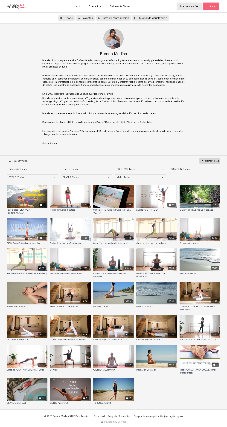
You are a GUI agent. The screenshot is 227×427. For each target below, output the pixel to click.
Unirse (211, 6)
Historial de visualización (150, 18)
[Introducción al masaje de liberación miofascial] (113, 275)
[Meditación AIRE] (113, 306)
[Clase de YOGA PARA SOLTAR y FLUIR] (27, 369)
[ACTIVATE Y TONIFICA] (27, 339)
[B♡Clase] (70, 369)
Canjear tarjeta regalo (171, 416)
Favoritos (85, 18)
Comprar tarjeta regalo (145, 416)
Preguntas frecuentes (119, 416)
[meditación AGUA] (200, 273)
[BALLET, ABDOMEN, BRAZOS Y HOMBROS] (156, 275)
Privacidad (99, 416)
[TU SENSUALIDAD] (113, 403)
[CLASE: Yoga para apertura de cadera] (70, 339)
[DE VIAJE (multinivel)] (27, 403)
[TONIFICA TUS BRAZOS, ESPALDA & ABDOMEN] (200, 308)
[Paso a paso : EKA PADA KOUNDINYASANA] (27, 211)
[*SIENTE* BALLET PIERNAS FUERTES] (200, 339)
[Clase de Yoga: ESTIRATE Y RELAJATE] (113, 339)
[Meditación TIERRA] (27, 306)
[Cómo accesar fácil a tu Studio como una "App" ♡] (113, 211)
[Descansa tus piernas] (200, 243)
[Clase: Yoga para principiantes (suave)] (113, 243)
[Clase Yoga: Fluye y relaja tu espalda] (200, 210)
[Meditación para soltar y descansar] (70, 273)
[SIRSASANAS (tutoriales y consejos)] (27, 243)
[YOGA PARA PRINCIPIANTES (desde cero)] (27, 273)
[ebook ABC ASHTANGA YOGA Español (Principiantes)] (200, 371)
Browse (66, 18)
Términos (85, 416)
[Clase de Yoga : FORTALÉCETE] (156, 339)
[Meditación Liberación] (156, 369)
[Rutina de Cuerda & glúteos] (70, 210)
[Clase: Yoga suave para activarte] (156, 243)
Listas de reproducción (113, 18)
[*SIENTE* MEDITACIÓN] (113, 369)
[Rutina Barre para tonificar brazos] (70, 243)
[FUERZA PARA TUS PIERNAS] (70, 306)
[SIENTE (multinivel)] (70, 403)
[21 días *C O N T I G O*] (156, 210)
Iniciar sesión (189, 6)
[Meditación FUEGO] (156, 306)
